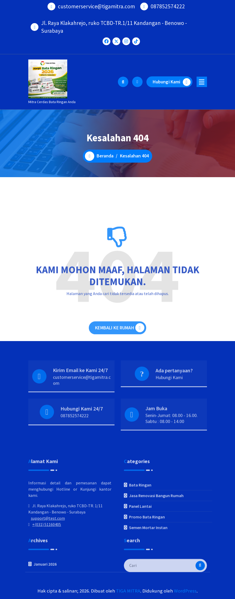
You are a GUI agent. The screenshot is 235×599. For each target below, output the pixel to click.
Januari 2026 (45, 579)
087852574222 (75, 429)
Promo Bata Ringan (147, 548)
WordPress (185, 591)
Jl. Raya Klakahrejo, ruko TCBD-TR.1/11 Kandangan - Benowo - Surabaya (114, 24)
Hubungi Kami (172, 82)
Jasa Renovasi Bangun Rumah (156, 527)
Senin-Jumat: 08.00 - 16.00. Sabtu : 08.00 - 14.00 (171, 432)
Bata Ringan (140, 517)
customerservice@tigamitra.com (82, 394)
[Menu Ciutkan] (202, 82)
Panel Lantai (140, 538)
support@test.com (48, 550)
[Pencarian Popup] (123, 82)
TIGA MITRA (128, 591)
